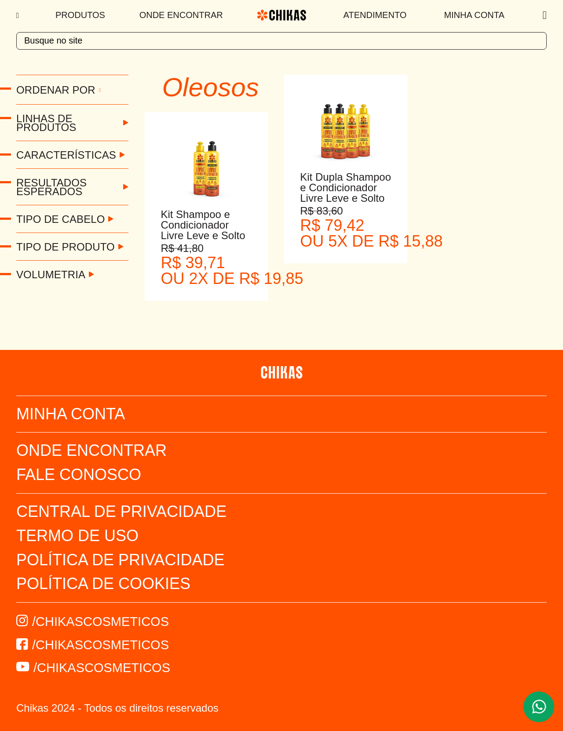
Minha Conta (474, 15)
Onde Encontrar (181, 15)
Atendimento (375, 15)
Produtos (80, 15)
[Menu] (18, 15)
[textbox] (281, 41)
